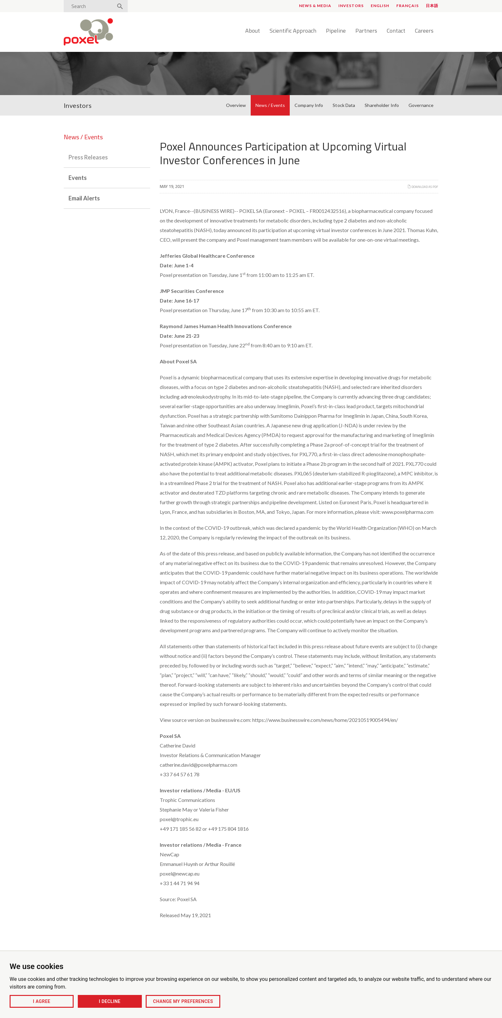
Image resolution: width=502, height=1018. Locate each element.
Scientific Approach (293, 31)
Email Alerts (84, 198)
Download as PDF (423, 187)
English (380, 5)
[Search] (90, 6)
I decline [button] (109, 1001)
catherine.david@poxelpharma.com (198, 765)
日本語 (432, 5)
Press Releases (88, 157)
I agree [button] (41, 1001)
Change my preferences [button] (183, 1001)
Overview (236, 105)
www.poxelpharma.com (407, 512)
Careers (424, 31)
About (252, 31)
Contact (396, 31)
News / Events (270, 105)
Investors (351, 5)
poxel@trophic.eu (179, 819)
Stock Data (344, 105)
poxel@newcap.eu (179, 873)
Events (78, 177)
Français (407, 5)
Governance (421, 105)
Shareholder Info (382, 105)
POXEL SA (250, 211)
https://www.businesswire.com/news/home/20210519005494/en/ (325, 720)
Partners (366, 31)
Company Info (309, 105)
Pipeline (336, 31)
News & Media (315, 5)
